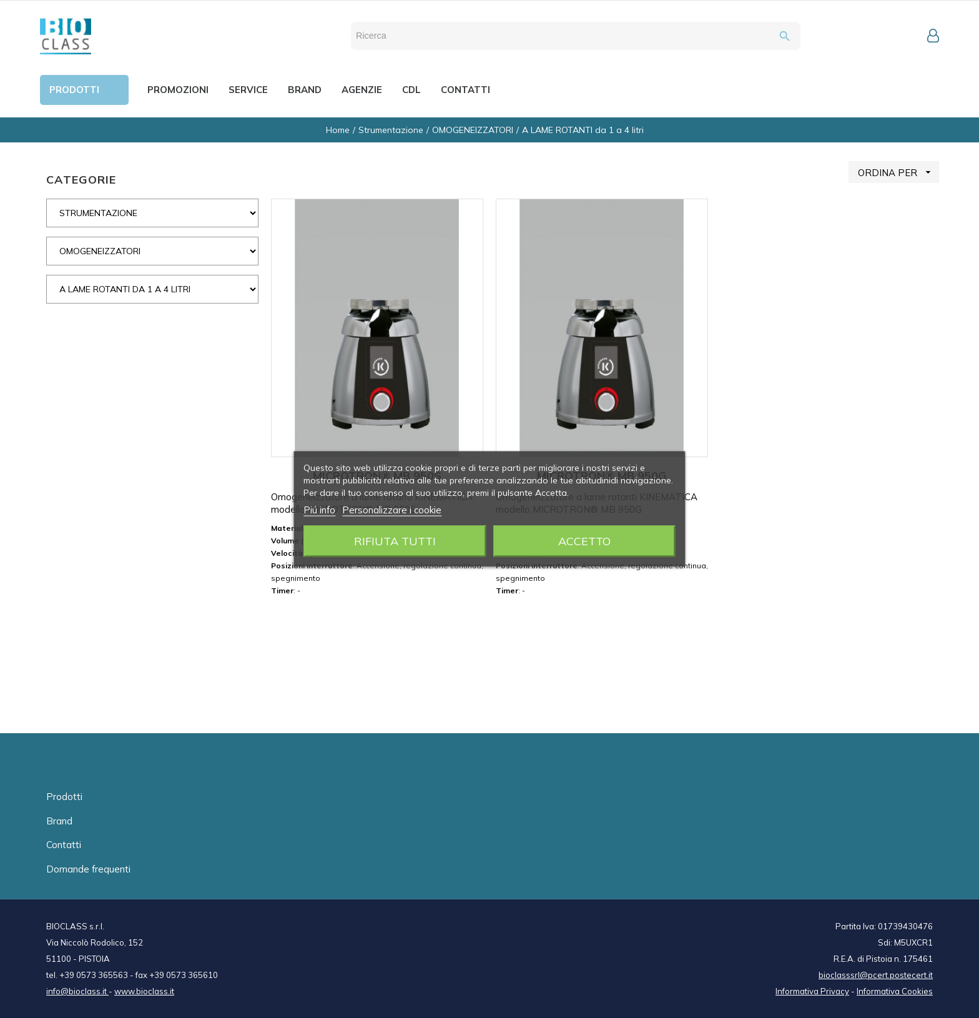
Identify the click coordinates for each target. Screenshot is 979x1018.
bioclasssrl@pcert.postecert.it (876, 975)
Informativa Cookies (895, 991)
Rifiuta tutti (395, 541)
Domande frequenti (88, 869)
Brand (59, 821)
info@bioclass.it (77, 991)
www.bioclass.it (144, 991)
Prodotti (64, 797)
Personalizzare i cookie (391, 510)
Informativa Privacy (812, 991)
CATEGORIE (81, 179)
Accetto (584, 541)
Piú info (319, 510)
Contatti (63, 845)
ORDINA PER (898, 172)
